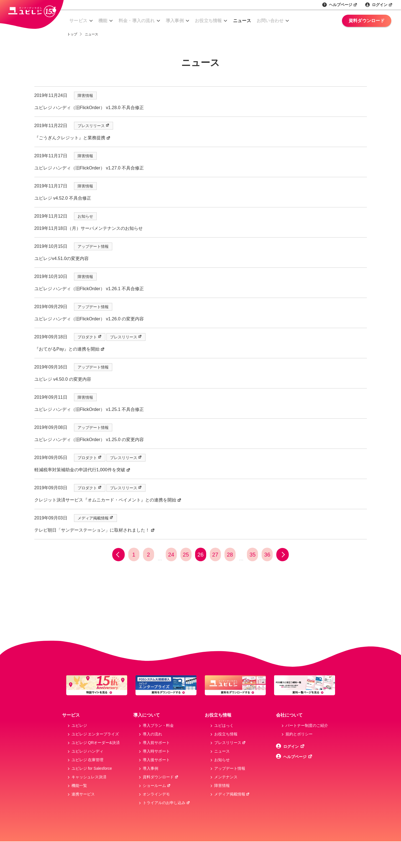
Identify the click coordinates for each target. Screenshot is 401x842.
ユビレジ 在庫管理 (87, 760)
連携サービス (83, 794)
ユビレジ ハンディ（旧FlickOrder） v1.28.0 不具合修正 (89, 107)
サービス (78, 20)
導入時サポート (156, 751)
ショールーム (157, 785)
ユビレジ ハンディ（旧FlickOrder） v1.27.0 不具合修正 (89, 168)
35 (252, 555)
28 (230, 555)
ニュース (242, 20)
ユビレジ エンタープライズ (95, 734)
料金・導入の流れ (137, 20)
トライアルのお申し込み (166, 802)
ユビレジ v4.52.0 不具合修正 (62, 198)
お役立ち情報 (208, 20)
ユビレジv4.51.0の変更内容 (61, 258)
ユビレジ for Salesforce (91, 768)
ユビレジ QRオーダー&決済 (95, 742)
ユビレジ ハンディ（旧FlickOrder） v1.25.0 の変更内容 (89, 439)
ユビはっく (224, 725)
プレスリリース (93, 125)
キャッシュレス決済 (88, 777)
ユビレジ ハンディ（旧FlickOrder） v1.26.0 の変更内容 (89, 318)
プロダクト (90, 337)
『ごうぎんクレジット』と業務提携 (72, 137)
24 (171, 555)
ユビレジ (79, 725)
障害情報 (85, 95)
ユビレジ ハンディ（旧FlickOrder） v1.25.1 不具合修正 (89, 409)
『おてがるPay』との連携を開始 (69, 349)
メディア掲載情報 (95, 518)
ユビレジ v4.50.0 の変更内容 (62, 379)
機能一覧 (79, 785)
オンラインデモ (156, 794)
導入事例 (175, 20)
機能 (103, 20)
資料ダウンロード (367, 20)
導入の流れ (152, 734)
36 (267, 555)
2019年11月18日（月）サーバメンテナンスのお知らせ (88, 228)
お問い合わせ (270, 20)
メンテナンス (225, 777)
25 (186, 555)
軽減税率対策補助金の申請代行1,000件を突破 (82, 469)
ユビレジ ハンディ (87, 751)
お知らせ (85, 216)
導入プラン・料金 (158, 725)
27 (215, 555)
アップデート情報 (93, 246)
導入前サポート (156, 742)
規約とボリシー (299, 734)
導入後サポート (156, 760)
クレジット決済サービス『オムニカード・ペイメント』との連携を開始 (108, 500)
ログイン (382, 4)
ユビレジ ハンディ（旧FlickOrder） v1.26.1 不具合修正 (89, 288)
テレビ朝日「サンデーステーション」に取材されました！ (94, 530)
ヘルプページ (343, 4)
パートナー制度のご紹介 (306, 725)
